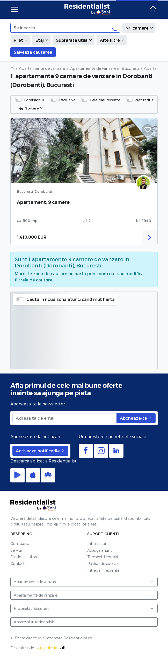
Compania (19, 543)
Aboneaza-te (136, 418)
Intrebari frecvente (103, 570)
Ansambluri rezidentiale (84, 622)
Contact (17, 563)
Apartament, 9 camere (43, 202)
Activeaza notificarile (40, 450)
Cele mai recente (105, 100)
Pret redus (144, 100)
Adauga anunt (99, 550)
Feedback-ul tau (24, 557)
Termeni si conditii (103, 557)
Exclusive (67, 100)
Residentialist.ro (87, 9)
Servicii (15, 550)
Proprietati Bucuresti (84, 608)
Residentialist (33, 505)
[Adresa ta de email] (64, 418)
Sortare (29, 108)
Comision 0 (34, 100)
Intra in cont (98, 543)
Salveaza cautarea (33, 52)
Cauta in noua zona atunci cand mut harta (70, 299)
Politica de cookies (103, 563)
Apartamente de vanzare (42, 68)
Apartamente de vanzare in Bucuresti (104, 68)
